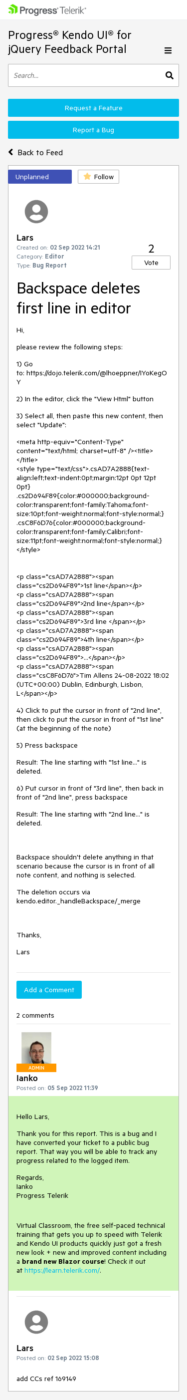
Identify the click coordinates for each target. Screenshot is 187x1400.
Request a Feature (94, 107)
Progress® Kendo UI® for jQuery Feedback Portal (70, 41)
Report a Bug (93, 129)
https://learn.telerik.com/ (62, 1270)
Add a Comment (49, 989)
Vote (151, 262)
